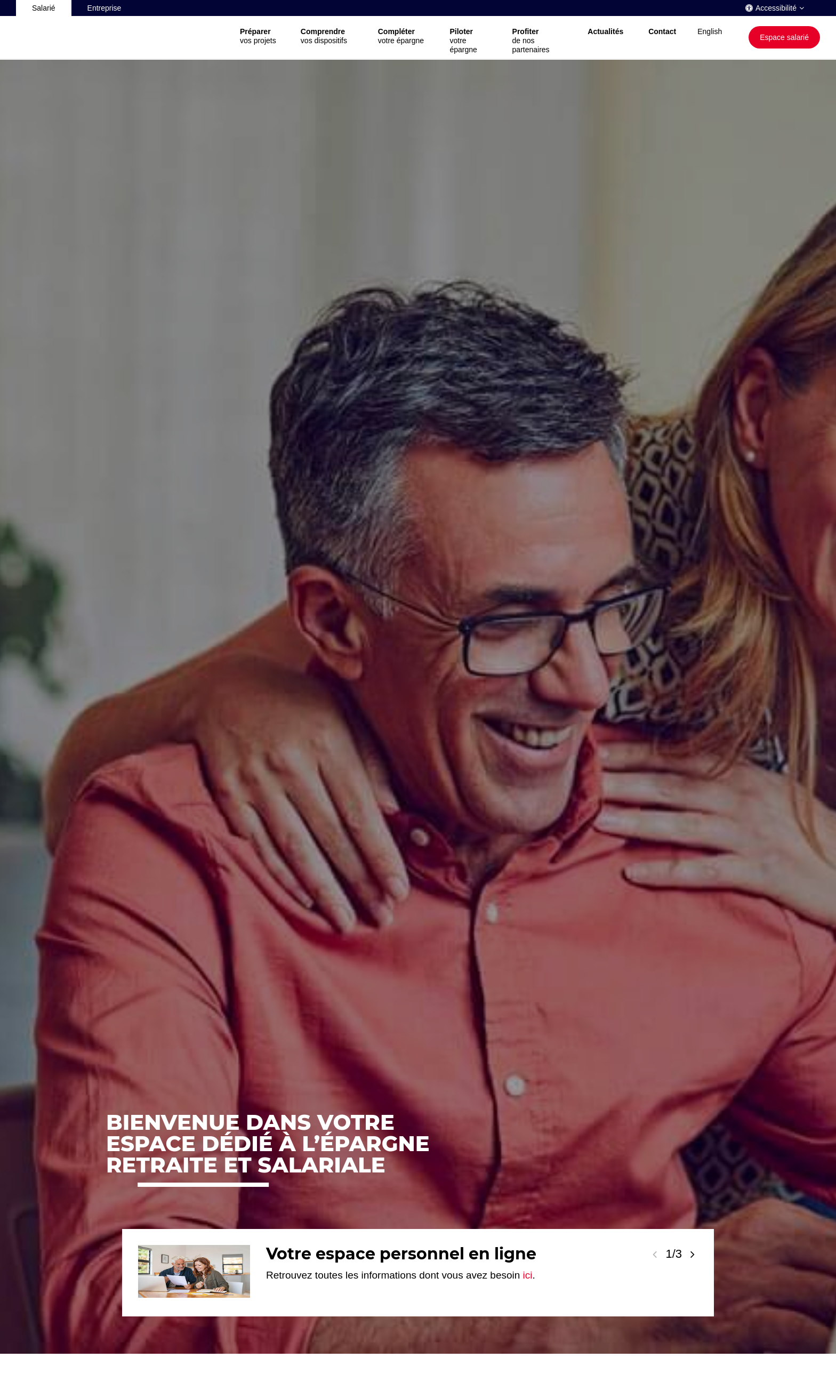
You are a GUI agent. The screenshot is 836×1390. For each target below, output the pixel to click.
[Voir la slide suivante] (692, 1254)
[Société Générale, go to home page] (122, 37)
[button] (607, 37)
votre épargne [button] (403, 36)
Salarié (43, 8)
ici (528, 1275)
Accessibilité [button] (776, 8)
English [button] (709, 31)
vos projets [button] (259, 36)
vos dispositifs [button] (329, 36)
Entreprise (104, 8)
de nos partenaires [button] (539, 40)
